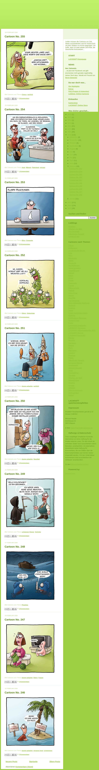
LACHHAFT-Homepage (77, 59)
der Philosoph (73, 266)
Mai (71, 158)
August (73, 149)
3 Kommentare (24, 98)
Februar (73, 166)
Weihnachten (73, 393)
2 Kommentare (24, 390)
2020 (70, 114)
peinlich (30, 94)
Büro (23, 240)
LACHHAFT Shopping (76, 328)
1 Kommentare (24, 171)
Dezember (74, 137)
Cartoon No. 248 (15, 546)
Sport (70, 370)
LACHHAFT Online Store (78, 105)
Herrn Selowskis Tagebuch (78, 303)
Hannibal (37, 459)
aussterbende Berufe (76, 251)
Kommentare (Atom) (24, 767)
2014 (70, 117)
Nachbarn (72, 343)
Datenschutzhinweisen (79, 464)
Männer (28, 167)
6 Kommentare (24, 317)
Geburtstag (31, 313)
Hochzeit (71, 305)
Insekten (71, 308)
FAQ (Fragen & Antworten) (78, 91)
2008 (70, 135)
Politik (70, 358)
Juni (72, 155)
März (72, 163)
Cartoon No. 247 (15, 619)
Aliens (70, 246)
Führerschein (73, 288)
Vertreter (38, 532)
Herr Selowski (73, 232)
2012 (70, 123)
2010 (70, 129)
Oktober (73, 143)
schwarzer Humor (28, 532)
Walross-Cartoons (75, 390)
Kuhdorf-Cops (74, 321)
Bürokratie (72, 258)
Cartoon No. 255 (15, 36)
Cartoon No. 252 (15, 255)
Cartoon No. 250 (15, 400)
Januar (73, 199)
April (72, 160)
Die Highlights (74, 86)
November (74, 140)
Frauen (40, 677)
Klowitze (71, 315)
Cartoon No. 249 (15, 473)
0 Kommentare (24, 536)
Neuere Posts (11, 762)
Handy (70, 296)
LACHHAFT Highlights (77, 326)
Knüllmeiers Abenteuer (77, 318)
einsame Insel (38, 750)
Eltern (24, 313)
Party (70, 348)
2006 (70, 205)
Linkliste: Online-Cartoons (78, 94)
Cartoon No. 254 (15, 109)
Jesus (70, 311)
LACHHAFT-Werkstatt (76, 336)
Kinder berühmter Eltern (77, 313)
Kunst (70, 323)
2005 (70, 208)
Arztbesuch (72, 248)
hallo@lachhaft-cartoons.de (81, 428)
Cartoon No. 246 (15, 692)
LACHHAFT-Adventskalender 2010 (81, 330)
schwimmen (48, 750)
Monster (71, 340)
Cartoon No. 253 (15, 182)
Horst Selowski (71, 78)
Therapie (71, 375)
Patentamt (35, 167)
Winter (71, 395)
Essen (70, 278)
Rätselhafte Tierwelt (76, 234)
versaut (42, 167)
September (74, 146)
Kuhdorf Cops (73, 237)
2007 (70, 202)
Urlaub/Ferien (73, 380)
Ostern (24, 94)
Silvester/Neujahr (75, 368)
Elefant (71, 273)
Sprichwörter (73, 373)
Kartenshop (73, 103)
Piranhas (25, 605)
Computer (29, 240)
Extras (70, 89)
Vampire (71, 383)
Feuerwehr (72, 283)
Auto (23, 167)
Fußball (71, 290)
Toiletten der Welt (75, 229)
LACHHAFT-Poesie (75, 333)
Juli (71, 152)
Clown (70, 261)
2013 (70, 120)
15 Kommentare (24, 244)
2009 (70, 132)
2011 (70, 126)
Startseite (33, 762)
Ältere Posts (54, 762)
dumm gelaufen (27, 386)
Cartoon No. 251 (15, 328)
